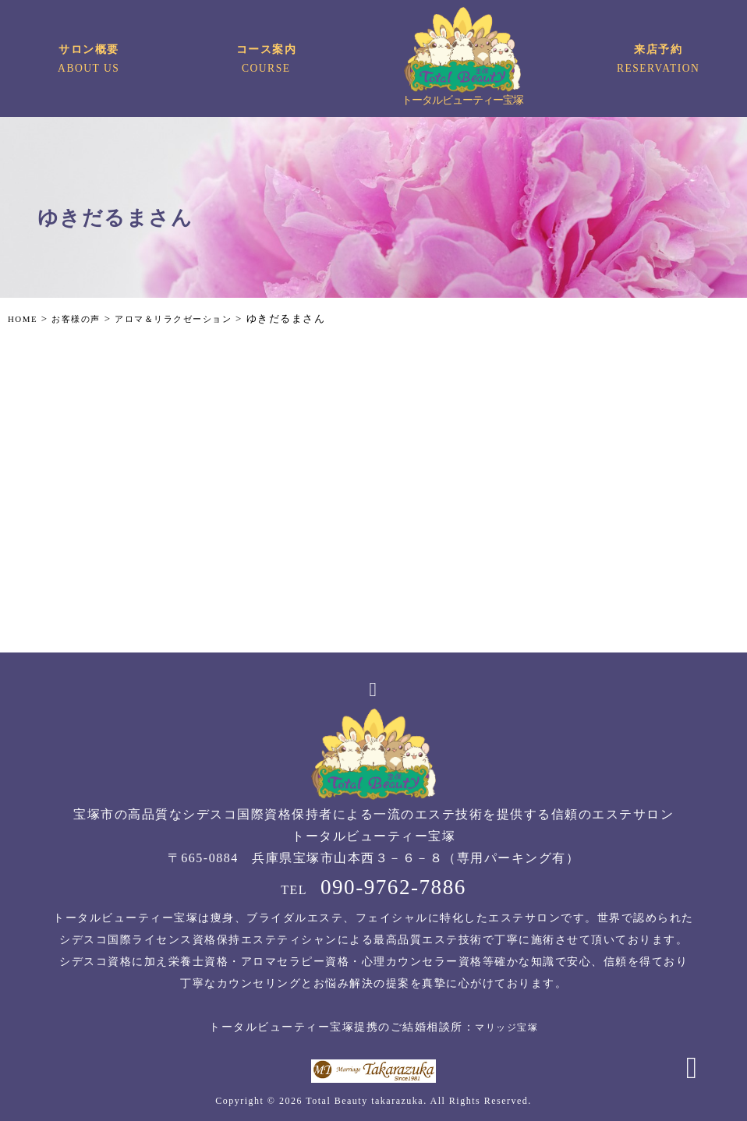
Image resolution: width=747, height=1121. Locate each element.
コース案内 (266, 60)
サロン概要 (89, 60)
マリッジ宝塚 (506, 1027)
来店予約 (658, 60)
